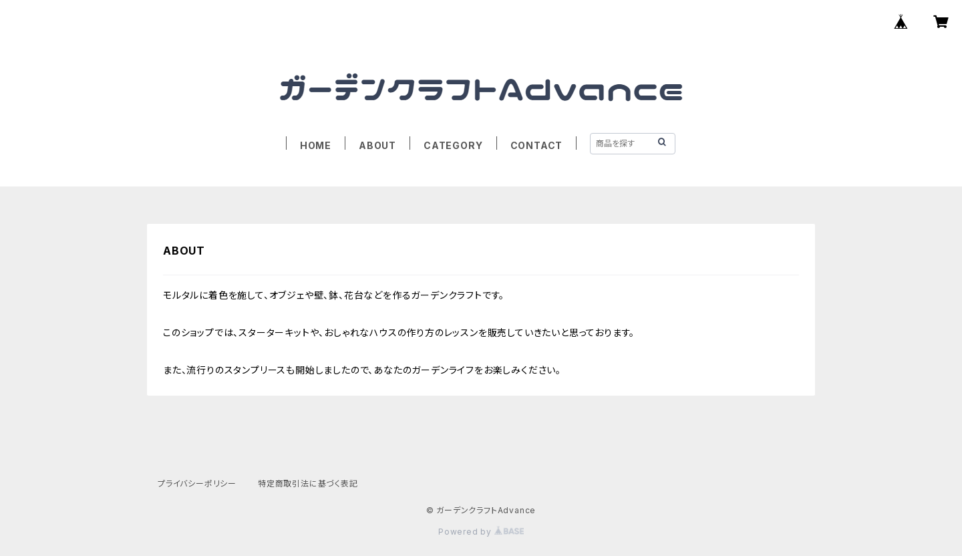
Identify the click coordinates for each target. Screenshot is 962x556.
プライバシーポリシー (197, 483)
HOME (315, 145)
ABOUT (377, 145)
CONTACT (536, 145)
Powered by (481, 532)
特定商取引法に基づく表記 (308, 483)
